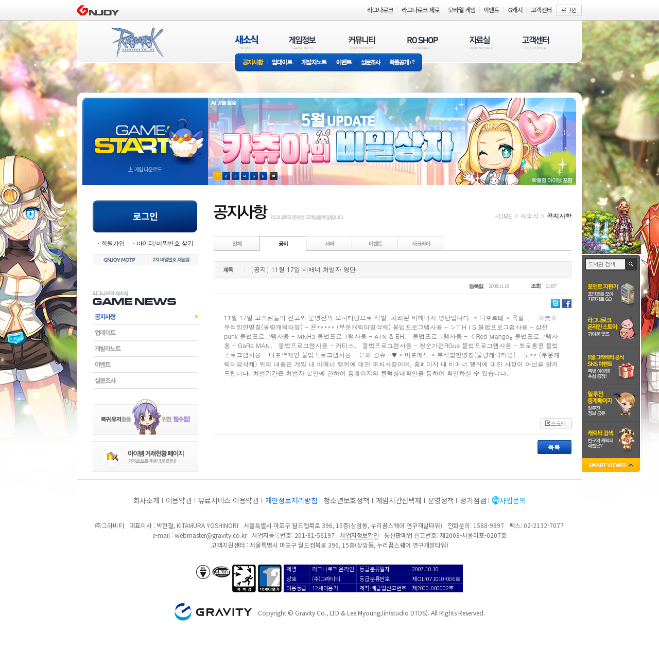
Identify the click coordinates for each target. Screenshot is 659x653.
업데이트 (282, 62)
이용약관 (179, 500)
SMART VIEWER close (612, 466)
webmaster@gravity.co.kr (211, 535)
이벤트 (344, 62)
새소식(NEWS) (246, 42)
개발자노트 (314, 62)
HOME (503, 215)
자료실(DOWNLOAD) (480, 42)
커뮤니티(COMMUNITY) (361, 42)
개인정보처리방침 (291, 500)
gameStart (145, 132)
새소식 (529, 215)
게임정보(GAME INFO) (302, 42)
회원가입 (113, 243)
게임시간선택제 (399, 500)
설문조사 (371, 62)
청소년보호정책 (346, 500)
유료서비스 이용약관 (228, 500)
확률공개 (404, 62)
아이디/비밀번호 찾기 (164, 243)
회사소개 (146, 500)
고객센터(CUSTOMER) (536, 42)
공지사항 (251, 62)
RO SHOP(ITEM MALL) (422, 42)
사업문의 (512, 500)
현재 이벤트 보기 (274, 176)
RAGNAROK (137, 42)
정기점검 (473, 500)
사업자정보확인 (359, 535)
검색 (631, 264)
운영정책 (441, 500)
